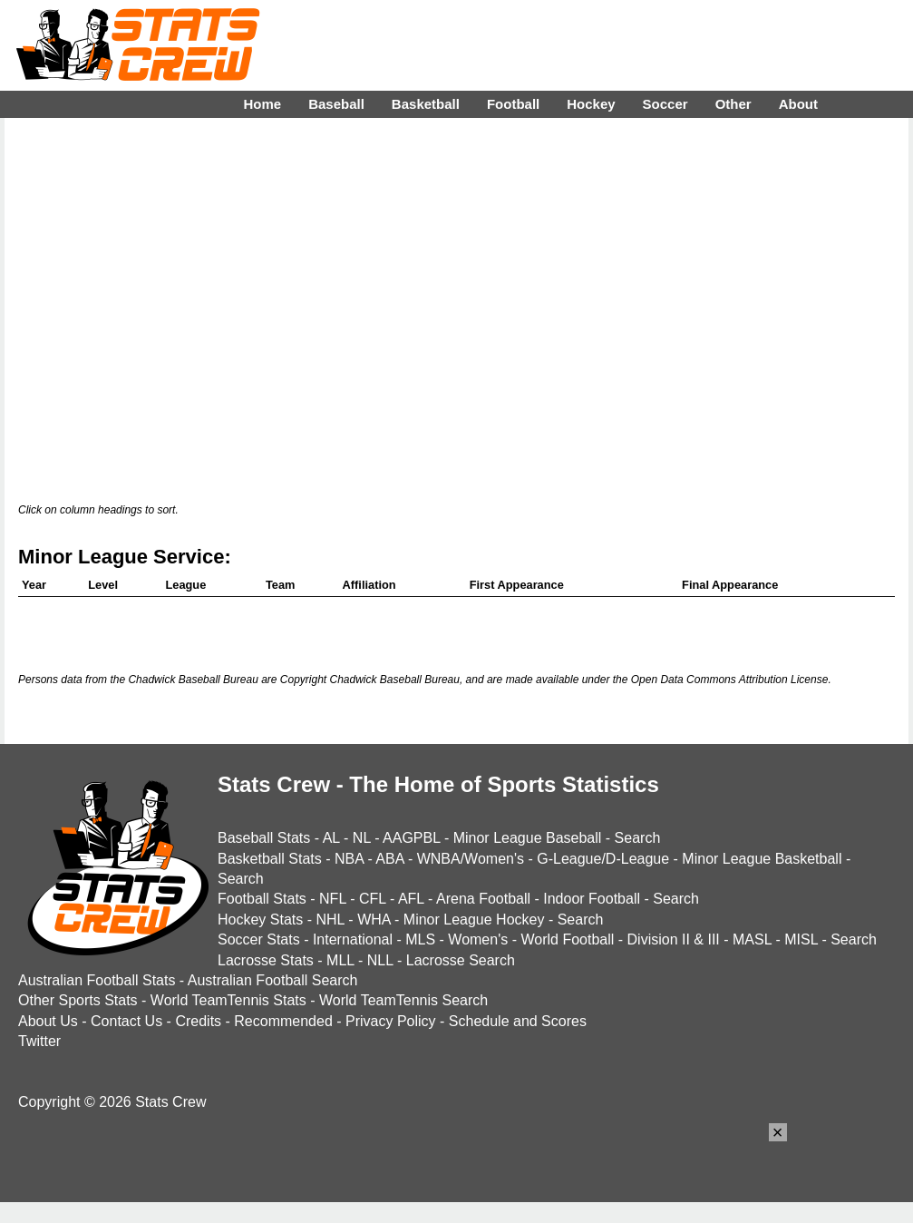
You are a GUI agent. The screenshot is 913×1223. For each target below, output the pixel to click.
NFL (332, 898)
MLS (420, 939)
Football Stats (262, 898)
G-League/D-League (603, 858)
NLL (380, 960)
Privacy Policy (390, 1021)
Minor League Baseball (527, 838)
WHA (373, 919)
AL (331, 838)
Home (262, 104)
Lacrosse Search (460, 960)
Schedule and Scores (518, 1021)
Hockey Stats (260, 919)
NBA (349, 858)
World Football (567, 939)
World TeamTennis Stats (228, 1000)
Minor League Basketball (761, 858)
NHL (330, 919)
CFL (372, 898)
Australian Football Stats (96, 980)
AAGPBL (411, 838)
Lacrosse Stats (266, 960)
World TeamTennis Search (403, 1000)
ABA (389, 858)
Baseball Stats (264, 838)
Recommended (283, 1021)
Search (638, 838)
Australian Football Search (273, 980)
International (353, 939)
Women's (478, 939)
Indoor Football (591, 898)
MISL (801, 939)
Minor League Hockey (474, 919)
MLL (340, 960)
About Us (48, 1021)
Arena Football (483, 898)
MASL (752, 939)
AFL (411, 898)
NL (362, 838)
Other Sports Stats (78, 1000)
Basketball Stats (270, 858)
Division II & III (673, 939)
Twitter (39, 1041)
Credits (198, 1021)
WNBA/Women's (470, 858)
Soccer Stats (259, 939)
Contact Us (126, 1021)
